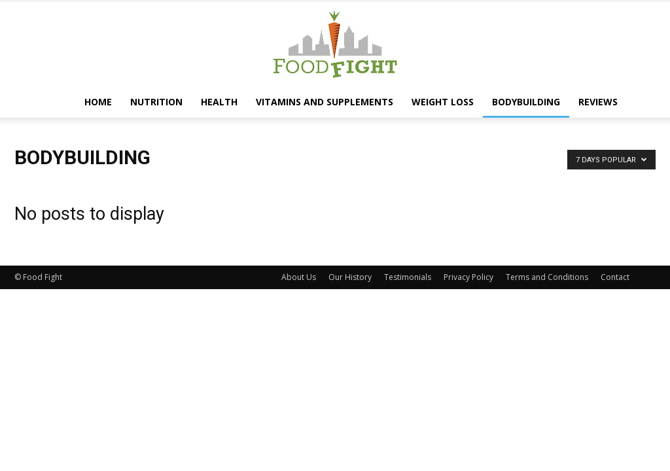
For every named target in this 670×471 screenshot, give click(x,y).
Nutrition (156, 102)
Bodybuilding (526, 102)
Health (219, 102)
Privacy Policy (468, 277)
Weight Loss (443, 102)
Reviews (598, 102)
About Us (298, 277)
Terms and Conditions (547, 277)
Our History (350, 277)
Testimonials (407, 277)
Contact (615, 277)
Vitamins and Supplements (324, 102)
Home (98, 102)
